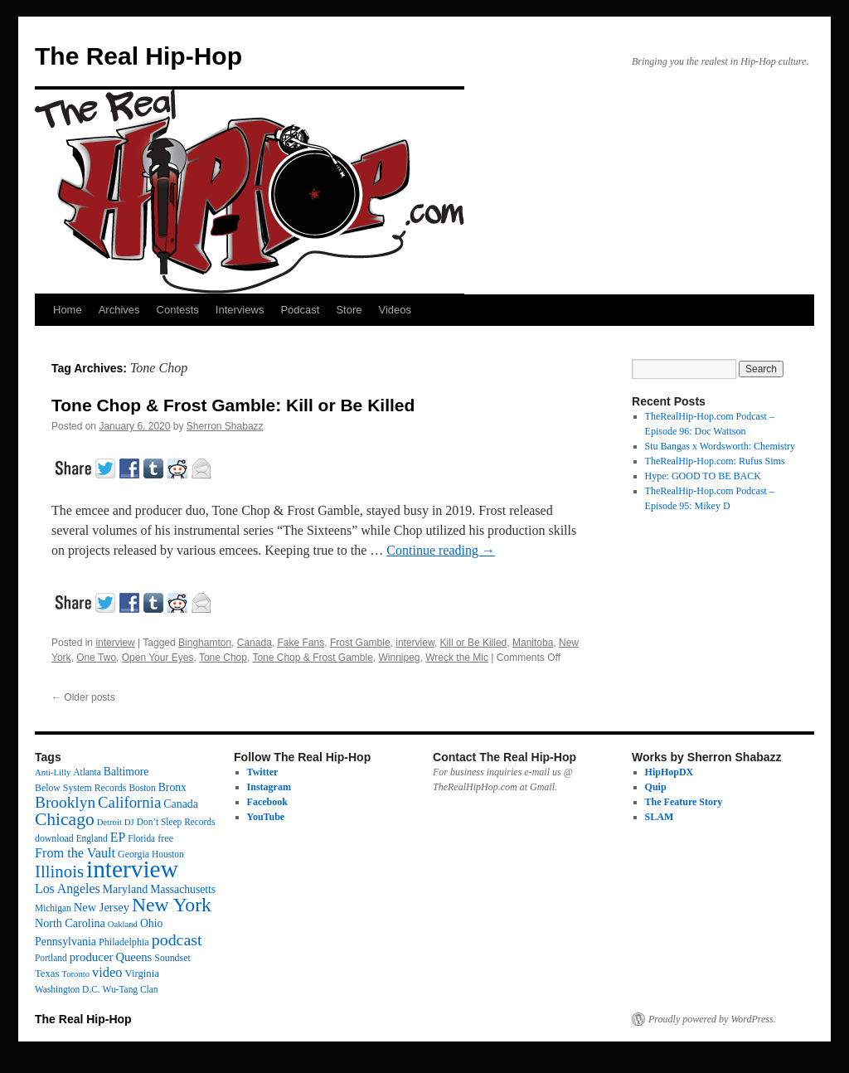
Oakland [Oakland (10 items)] (123, 924)
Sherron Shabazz (225, 426)
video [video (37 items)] (107, 972)
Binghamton (204, 642)
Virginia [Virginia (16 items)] (142, 973)
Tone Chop (223, 657)
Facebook (267, 802)
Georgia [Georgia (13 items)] (133, 854)
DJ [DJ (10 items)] (129, 822)
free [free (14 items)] (165, 838)
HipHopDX (669, 772)
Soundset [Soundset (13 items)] (172, 958)
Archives (119, 309)
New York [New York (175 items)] (171, 904)
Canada (254, 642)
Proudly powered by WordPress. (712, 1019)
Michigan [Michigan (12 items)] (53, 908)
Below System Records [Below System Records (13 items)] (80, 788)
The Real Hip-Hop (138, 56)
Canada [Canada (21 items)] (180, 804)
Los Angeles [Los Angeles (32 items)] (67, 888)
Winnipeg (399, 657)
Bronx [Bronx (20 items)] (172, 787)
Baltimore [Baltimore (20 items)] (126, 771)
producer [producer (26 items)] (92, 957)
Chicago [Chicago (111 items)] (65, 819)
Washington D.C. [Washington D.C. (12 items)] (67, 989)
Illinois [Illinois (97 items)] (59, 871)
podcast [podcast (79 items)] (177, 939)
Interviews (240, 309)
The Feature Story (684, 802)
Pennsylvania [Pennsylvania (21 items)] (65, 941)
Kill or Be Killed (473, 642)
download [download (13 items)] (54, 838)
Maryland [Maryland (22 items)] (125, 889)
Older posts (83, 697)
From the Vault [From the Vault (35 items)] (75, 853)
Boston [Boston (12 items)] (142, 788)
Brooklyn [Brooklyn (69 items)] (65, 802)
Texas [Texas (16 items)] (47, 973)
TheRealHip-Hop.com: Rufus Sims (715, 461)
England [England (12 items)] (92, 838)
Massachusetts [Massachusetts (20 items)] (183, 889)
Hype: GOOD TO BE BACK (703, 476)
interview (114, 642)
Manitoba (532, 642)
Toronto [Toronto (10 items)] (75, 973)
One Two (96, 657)
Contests (178, 309)
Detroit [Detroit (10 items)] (109, 822)
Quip (656, 787)
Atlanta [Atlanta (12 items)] (87, 772)
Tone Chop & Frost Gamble (312, 657)
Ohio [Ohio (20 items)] (151, 923)
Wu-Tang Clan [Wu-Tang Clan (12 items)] (130, 989)
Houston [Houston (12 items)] (168, 854)
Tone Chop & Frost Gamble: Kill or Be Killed (233, 405)
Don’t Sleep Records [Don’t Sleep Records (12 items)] (176, 822)
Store (348, 309)
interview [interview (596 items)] (132, 869)
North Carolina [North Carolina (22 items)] (70, 923)
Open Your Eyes (158, 657)
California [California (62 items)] (129, 802)
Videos (394, 309)
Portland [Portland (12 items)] (51, 958)
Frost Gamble (360, 642)
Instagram (269, 787)
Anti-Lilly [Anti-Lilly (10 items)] (52, 772)
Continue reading (440, 550)
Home (67, 309)
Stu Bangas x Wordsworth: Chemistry (720, 446)
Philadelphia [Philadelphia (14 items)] (124, 942)
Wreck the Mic (456, 657)
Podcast (299, 309)
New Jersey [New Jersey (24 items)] (101, 907)
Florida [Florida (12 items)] (141, 838)
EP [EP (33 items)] (118, 837)
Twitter (263, 772)
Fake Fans (301, 642)
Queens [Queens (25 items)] (133, 957)
